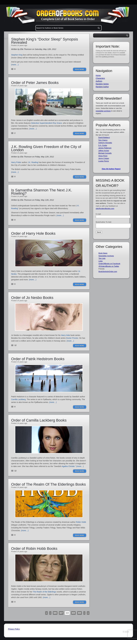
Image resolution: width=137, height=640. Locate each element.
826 (55, 613)
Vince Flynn (102, 156)
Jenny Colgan (103, 158)
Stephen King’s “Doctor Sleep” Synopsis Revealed (44, 40)
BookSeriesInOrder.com (108, 272)
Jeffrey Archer (103, 151)
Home (98, 75)
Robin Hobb (81, 522)
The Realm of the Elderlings (44, 592)
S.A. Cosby (102, 145)
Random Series (102, 84)
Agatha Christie (68, 466)
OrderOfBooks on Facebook (109, 264)
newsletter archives (103, 111)
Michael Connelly (105, 153)
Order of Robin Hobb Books (34, 548)
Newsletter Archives (106, 257)
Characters (100, 78)
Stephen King (16, 55)
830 (79, 613)
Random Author (102, 87)
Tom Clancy (102, 140)
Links (101, 262)
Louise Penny (103, 161)
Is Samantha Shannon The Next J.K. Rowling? (41, 191)
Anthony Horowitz (105, 143)
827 (61, 613)
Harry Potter (16, 162)
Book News (103, 254)
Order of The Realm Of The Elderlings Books (48, 484)
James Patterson (104, 148)
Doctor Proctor (72, 338)
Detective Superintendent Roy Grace (46, 123)
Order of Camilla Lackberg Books (38, 420)
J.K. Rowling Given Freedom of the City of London (46, 148)
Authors (99, 81)
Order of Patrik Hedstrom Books (37, 359)
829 (73, 613)
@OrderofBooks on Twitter (109, 267)
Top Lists (102, 259)
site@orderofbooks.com (105, 208)
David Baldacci (104, 137)
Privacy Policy (14, 629)
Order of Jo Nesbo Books (32, 298)
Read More (79, 69)
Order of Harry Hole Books (33, 233)
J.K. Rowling (33, 162)
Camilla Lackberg (18, 399)
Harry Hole (65, 335)
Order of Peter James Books (35, 83)
